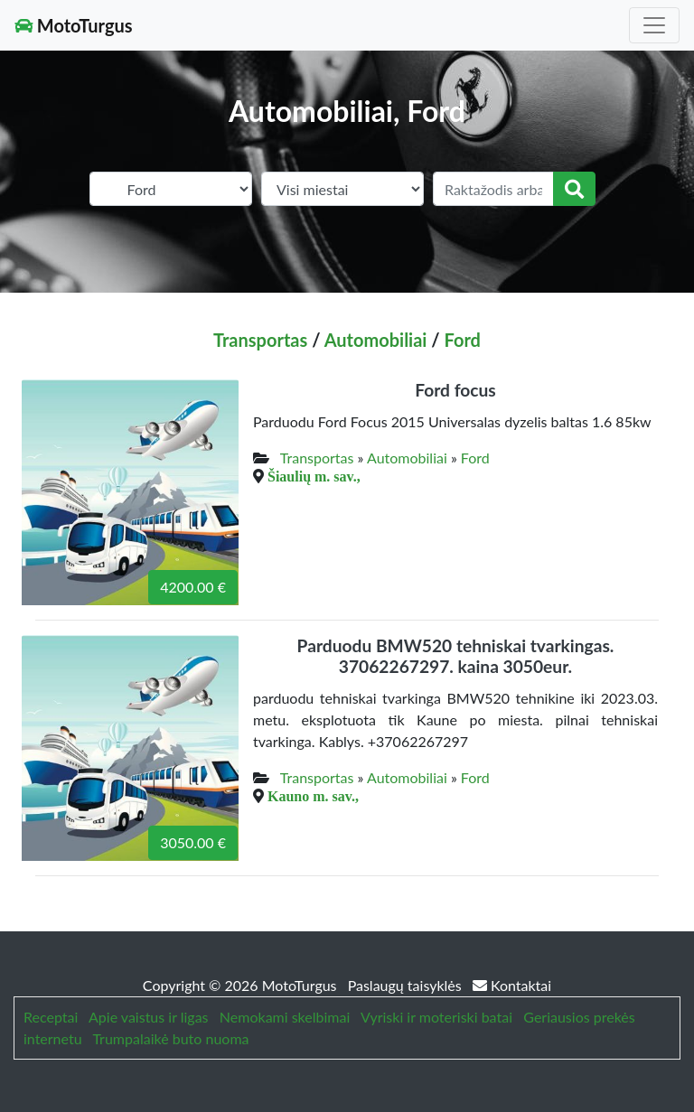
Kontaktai (512, 985)
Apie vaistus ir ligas (149, 1016)
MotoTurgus (73, 25)
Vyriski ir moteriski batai (436, 1016)
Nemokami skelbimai (285, 1016)
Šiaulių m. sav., (314, 476)
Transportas (260, 339)
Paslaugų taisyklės (406, 985)
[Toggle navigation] (654, 25)
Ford (462, 339)
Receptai (50, 1016)
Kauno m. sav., (313, 796)
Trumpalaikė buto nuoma (170, 1038)
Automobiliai (375, 339)
